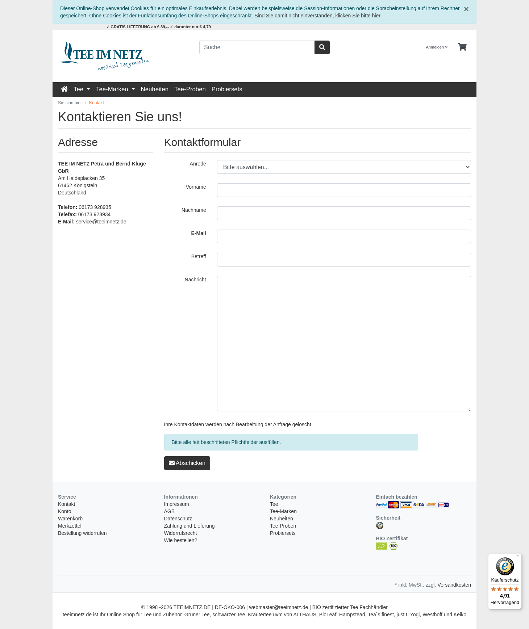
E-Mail (198, 233)
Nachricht (195, 279)
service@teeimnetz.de (101, 222)
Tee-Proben (190, 89)
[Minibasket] (462, 47)
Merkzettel (70, 526)
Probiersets (227, 89)
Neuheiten (155, 89)
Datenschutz (178, 518)
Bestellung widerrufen (82, 533)
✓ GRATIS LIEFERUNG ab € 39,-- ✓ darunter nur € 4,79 (158, 27)
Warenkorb (70, 518)
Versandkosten (454, 585)
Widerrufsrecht (180, 533)
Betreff (198, 256)
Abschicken (187, 463)
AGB (169, 511)
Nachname (194, 210)
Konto (64, 511)
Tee (79, 89)
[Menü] (517, 557)
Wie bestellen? (180, 540)
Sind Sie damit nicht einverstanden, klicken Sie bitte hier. (318, 15)
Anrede (198, 164)
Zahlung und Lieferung (189, 526)
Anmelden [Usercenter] (437, 47)
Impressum (176, 504)
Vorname (196, 187)
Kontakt (66, 504)
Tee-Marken (113, 89)
